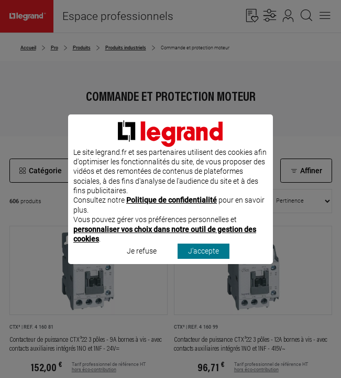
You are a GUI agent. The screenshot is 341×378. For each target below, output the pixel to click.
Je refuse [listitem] (142, 265)
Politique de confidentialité (171, 214)
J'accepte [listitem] (203, 265)
